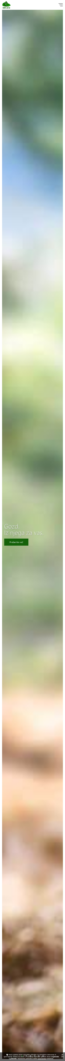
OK (62, 1056)
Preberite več (16, 542)
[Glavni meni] (60, 4)
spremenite (42, 1059)
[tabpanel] (32, 534)
